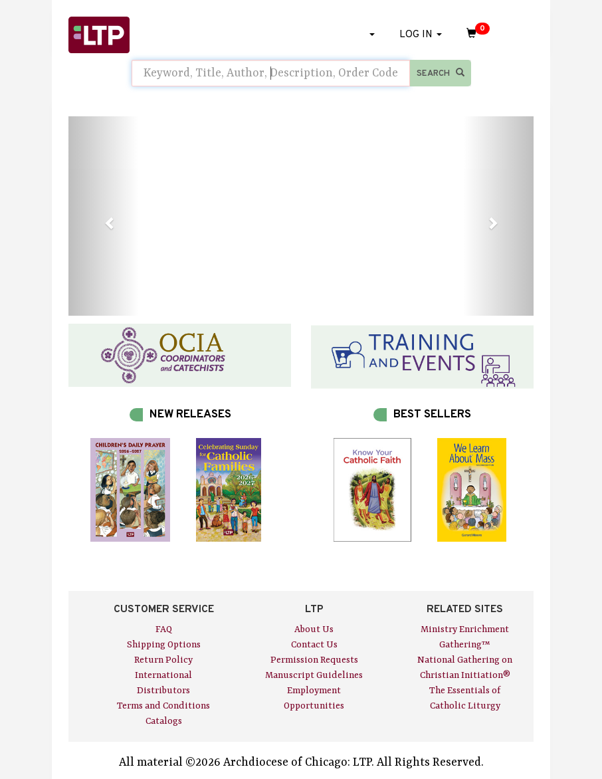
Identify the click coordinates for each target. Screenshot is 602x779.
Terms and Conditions (163, 706)
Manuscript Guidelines (314, 675)
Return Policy (163, 660)
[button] (103, 216)
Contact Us (314, 644)
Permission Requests (314, 660)
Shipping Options (164, 644)
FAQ (163, 629)
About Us (314, 629)
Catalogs (164, 721)
